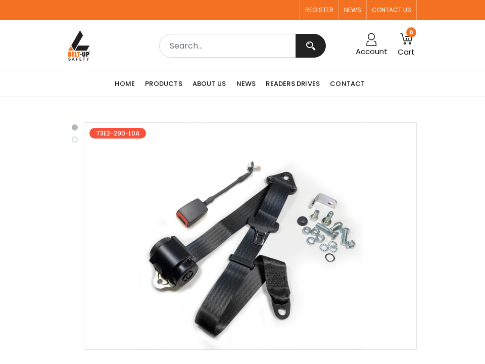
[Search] (311, 46)
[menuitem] (127, 84)
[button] (406, 45)
